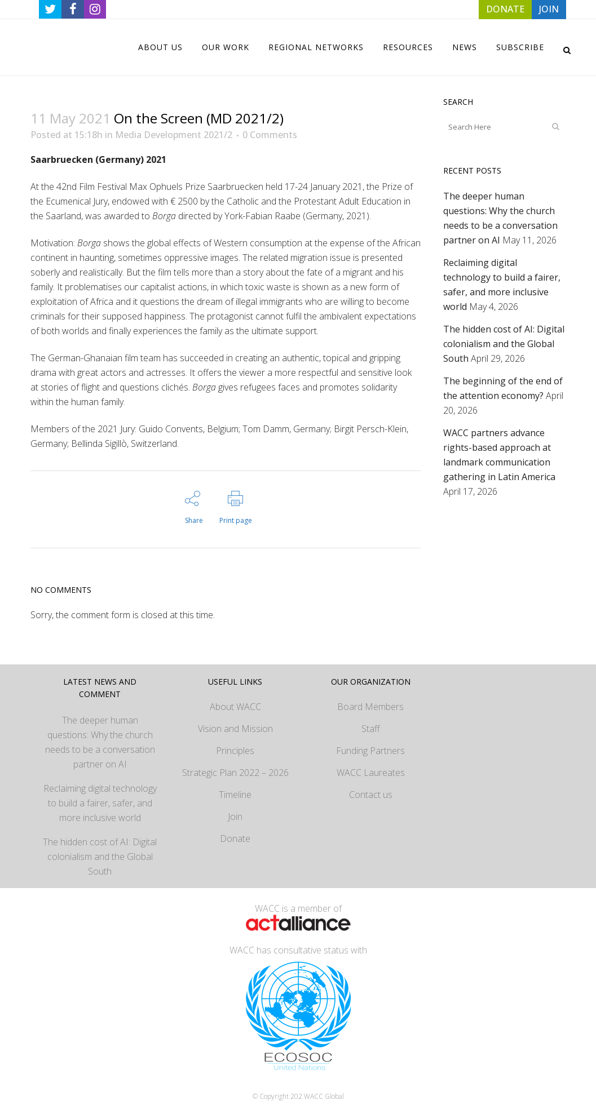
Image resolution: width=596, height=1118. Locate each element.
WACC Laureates (371, 772)
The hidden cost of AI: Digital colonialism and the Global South (503, 344)
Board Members (370, 706)
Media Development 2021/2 (173, 134)
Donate (235, 838)
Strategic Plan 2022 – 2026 (235, 772)
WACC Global (324, 1096)
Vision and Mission (235, 728)
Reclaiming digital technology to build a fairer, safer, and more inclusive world (100, 803)
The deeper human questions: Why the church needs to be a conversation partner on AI (100, 742)
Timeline (235, 794)
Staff (370, 728)
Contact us (370, 794)
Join (235, 816)
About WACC (235, 706)
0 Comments (269, 134)
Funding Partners (370, 750)
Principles (235, 750)
